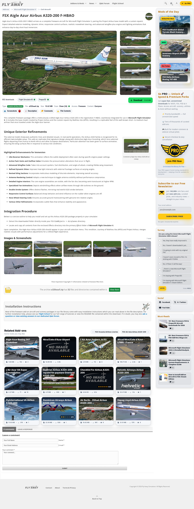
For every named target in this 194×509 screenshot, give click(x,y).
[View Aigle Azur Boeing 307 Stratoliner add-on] (21, 350)
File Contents (64, 111)
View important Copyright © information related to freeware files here (77, 282)
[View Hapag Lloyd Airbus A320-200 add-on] (133, 411)
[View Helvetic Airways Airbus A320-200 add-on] (133, 381)
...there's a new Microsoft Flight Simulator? (174, 270)
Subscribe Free (174, 216)
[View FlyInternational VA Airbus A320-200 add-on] (21, 411)
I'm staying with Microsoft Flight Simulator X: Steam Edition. (174, 281)
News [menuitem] (93, 3)
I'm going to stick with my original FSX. (175, 251)
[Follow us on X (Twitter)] (180, 302)
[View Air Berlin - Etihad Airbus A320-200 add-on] (96, 411)
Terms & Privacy (69, 488)
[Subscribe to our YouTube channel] (164, 307)
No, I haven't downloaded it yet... (175, 245)
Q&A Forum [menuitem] (104, 3)
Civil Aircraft (46, 9)
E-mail (61, 445)
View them (114, 289)
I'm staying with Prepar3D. (172, 276)
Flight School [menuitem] (118, 3)
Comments (47, 111)
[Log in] (176, 3)
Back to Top (97, 497)
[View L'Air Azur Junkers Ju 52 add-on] (96, 350)
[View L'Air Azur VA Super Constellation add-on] (21, 381)
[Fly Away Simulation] (12, 3)
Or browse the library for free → (174, 166)
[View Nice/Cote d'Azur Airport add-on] (58, 350)
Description (31, 111)
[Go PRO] (186, 3)
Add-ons (6, 9)
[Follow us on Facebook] (165, 302)
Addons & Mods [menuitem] (78, 3)
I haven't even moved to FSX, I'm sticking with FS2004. (175, 258)
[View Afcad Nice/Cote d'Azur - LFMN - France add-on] (133, 350)
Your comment (8, 450)
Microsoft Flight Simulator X (25, 9)
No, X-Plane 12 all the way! (172, 264)
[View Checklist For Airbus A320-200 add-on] (96, 381)
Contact (49, 488)
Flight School (44, 314)
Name (61, 440)
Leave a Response (25, 429)
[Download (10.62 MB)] (140, 100)
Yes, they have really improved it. (175, 240)
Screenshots (12, 111)
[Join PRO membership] (174, 153)
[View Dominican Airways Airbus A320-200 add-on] (58, 411)
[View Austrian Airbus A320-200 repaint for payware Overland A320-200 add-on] (58, 381)
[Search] (166, 3)
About (57, 488)
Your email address (164, 205)
